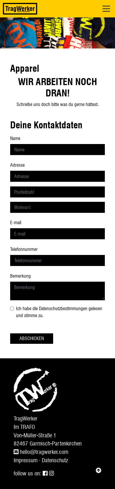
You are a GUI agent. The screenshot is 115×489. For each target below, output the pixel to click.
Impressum (25, 460)
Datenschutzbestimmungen (63, 308)
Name (15, 138)
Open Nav (109, 5)
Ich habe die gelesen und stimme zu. (59, 312)
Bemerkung (20, 276)
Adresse (17, 165)
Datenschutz (55, 460)
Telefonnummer (24, 249)
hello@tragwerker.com (41, 452)
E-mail (15, 222)
